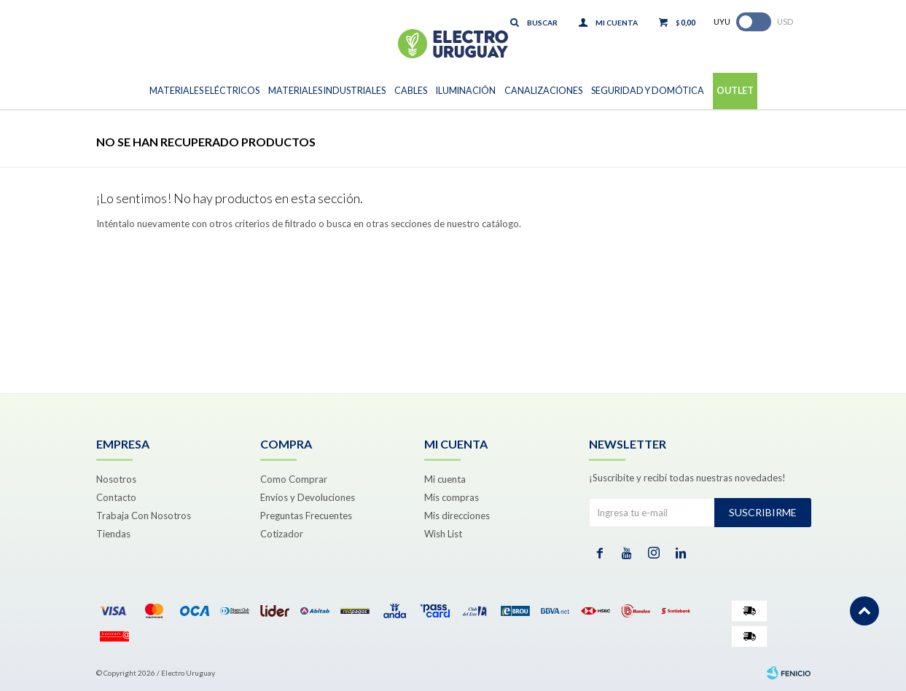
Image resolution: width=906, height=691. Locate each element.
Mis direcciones (457, 515)
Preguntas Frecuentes (306, 515)
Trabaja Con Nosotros (143, 515)
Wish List (443, 534)
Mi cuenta (445, 479)
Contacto (116, 497)
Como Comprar (293, 479)
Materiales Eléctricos (204, 90)
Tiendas (113, 534)
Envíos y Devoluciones (307, 497)
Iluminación (466, 90)
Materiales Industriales (327, 90)
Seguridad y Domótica (647, 90)
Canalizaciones (543, 90)
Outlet (735, 90)
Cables (410, 90)
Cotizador (281, 534)
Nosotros (116, 479)
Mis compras (451, 497)
